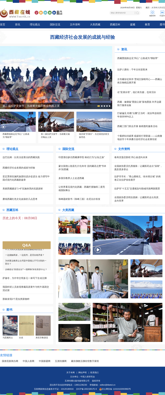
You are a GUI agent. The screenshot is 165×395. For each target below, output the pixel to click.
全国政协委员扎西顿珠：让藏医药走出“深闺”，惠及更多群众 (138, 168)
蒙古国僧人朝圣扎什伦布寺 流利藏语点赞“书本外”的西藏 (82, 168)
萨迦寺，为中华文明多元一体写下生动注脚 (25, 278)
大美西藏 (95, 24)
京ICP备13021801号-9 (86, 389)
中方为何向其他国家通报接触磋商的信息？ (24, 252)
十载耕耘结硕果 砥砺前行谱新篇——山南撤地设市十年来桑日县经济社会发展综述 (139, 138)
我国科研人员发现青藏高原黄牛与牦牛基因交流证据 (26, 289)
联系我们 (94, 372)
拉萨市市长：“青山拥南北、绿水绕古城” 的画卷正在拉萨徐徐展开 (137, 178)
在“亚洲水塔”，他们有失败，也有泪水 (136, 92)
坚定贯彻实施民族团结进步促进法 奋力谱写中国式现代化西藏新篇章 (26, 178)
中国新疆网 (44, 361)
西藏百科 (115, 24)
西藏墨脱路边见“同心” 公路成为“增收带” (137, 58)
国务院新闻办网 (10, 361)
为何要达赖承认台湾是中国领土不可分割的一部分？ (25, 265)
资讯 (17, 24)
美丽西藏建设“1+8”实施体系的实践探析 (23, 188)
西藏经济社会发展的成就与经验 (82, 37)
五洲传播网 (61, 361)
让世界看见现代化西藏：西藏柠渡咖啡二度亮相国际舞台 (82, 189)
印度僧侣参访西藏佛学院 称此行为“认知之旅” (82, 157)
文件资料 (75, 24)
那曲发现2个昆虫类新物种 (16, 299)
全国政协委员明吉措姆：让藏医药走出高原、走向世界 (137, 199)
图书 (162, 24)
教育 (147, 24)
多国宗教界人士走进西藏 (71, 178)
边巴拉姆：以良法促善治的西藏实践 (21, 157)
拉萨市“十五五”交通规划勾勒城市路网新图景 (137, 188)
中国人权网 (28, 361)
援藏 (132, 24)
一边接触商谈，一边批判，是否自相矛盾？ (24, 258)
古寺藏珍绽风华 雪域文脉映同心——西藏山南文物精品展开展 (139, 81)
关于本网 (70, 372)
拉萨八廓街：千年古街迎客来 (132, 69)
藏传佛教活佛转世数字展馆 (85, 361)
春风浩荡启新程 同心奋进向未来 (130, 157)
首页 (2, 24)
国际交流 (55, 24)
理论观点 (35, 24)
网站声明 (82, 372)
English (162, 16)
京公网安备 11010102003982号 (115, 389)
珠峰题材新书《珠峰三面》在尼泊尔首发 (79, 199)
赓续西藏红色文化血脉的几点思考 (20, 199)
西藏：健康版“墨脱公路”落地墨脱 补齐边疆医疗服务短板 (139, 104)
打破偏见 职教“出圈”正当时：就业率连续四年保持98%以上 (139, 115)
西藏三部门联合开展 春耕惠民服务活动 (137, 126)
